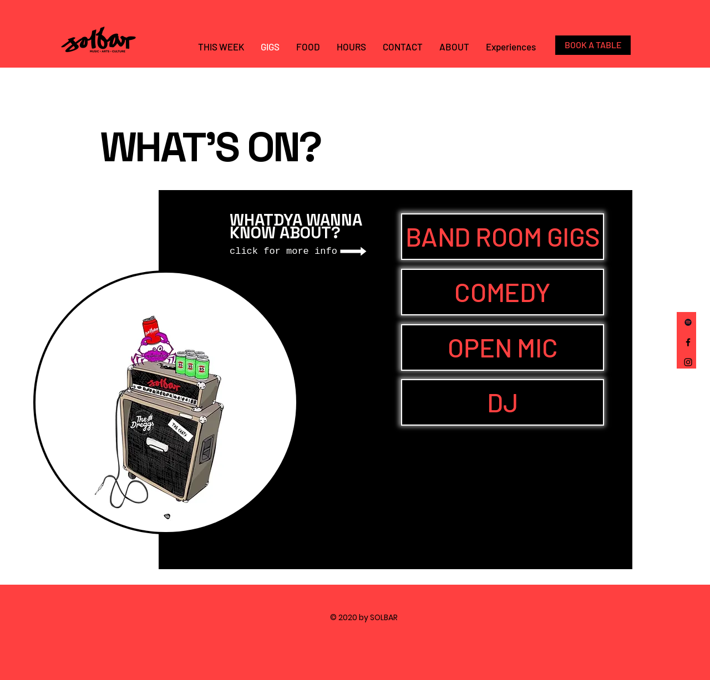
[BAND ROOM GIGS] (502, 236)
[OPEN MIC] (502, 347)
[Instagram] (688, 362)
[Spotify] (688, 322)
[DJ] (502, 402)
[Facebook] (688, 342)
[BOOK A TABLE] (593, 45)
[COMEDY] (502, 292)
